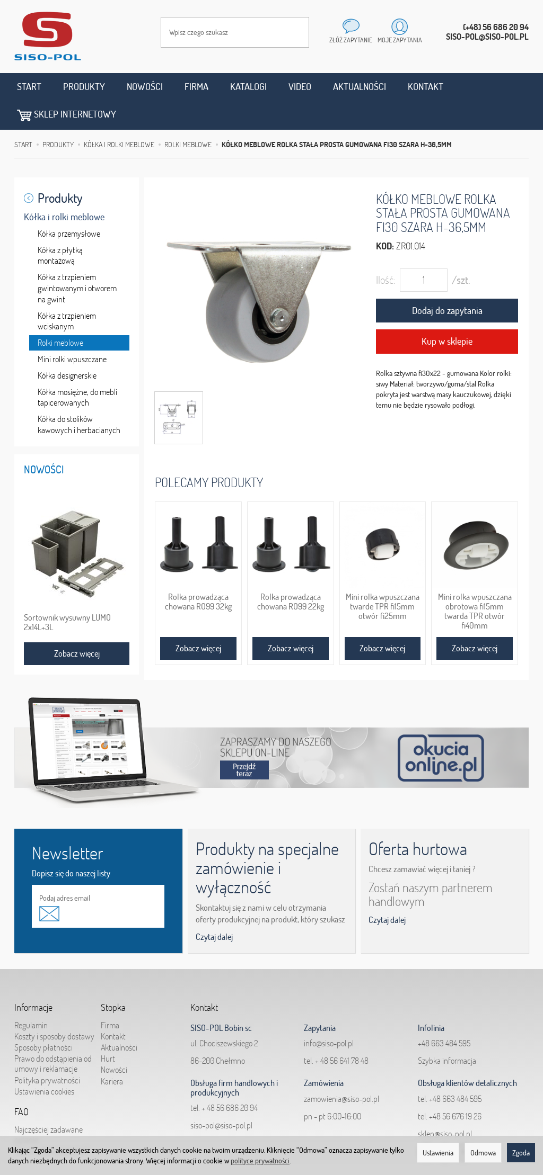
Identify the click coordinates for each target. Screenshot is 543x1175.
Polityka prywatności (47, 1051)
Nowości (145, 86)
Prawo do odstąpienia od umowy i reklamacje (53, 1034)
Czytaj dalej (214, 908)
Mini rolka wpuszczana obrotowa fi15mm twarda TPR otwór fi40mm (475, 581)
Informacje (33, 978)
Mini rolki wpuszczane (72, 330)
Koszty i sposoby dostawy (54, 1007)
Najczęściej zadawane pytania (48, 1105)
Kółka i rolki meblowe (64, 188)
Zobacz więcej (198, 619)
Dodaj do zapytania (447, 281)
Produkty (84, 86)
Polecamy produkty (209, 453)
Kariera (112, 1052)
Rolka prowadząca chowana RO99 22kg (290, 572)
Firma (196, 86)
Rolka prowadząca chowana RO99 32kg (198, 572)
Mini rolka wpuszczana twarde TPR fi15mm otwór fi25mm (382, 577)
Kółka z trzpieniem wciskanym (67, 292)
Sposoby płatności (43, 1018)
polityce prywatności (260, 1160)
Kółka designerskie (67, 346)
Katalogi (248, 86)
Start (29, 86)
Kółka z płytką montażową (60, 226)
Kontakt (425, 86)
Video (299, 86)
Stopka (113, 978)
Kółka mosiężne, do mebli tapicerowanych (77, 368)
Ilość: (386, 250)
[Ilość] (424, 251)
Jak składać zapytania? (51, 1121)
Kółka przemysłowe (69, 204)
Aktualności (359, 86)
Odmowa (483, 1153)
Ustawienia (438, 1153)
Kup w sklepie (447, 313)
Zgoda (521, 1153)
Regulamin (31, 996)
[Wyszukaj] (291, 32)
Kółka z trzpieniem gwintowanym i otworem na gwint (77, 259)
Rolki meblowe (60, 314)
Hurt (108, 1029)
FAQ (21, 1083)
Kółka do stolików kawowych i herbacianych (79, 396)
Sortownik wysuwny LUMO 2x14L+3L (67, 593)
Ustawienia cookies (44, 1062)
